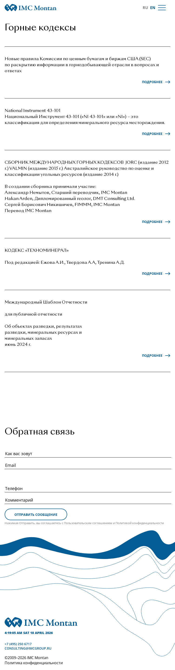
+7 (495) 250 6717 (18, 644)
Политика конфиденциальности (34, 662)
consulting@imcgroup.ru (28, 648)
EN (152, 7)
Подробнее (152, 82)
